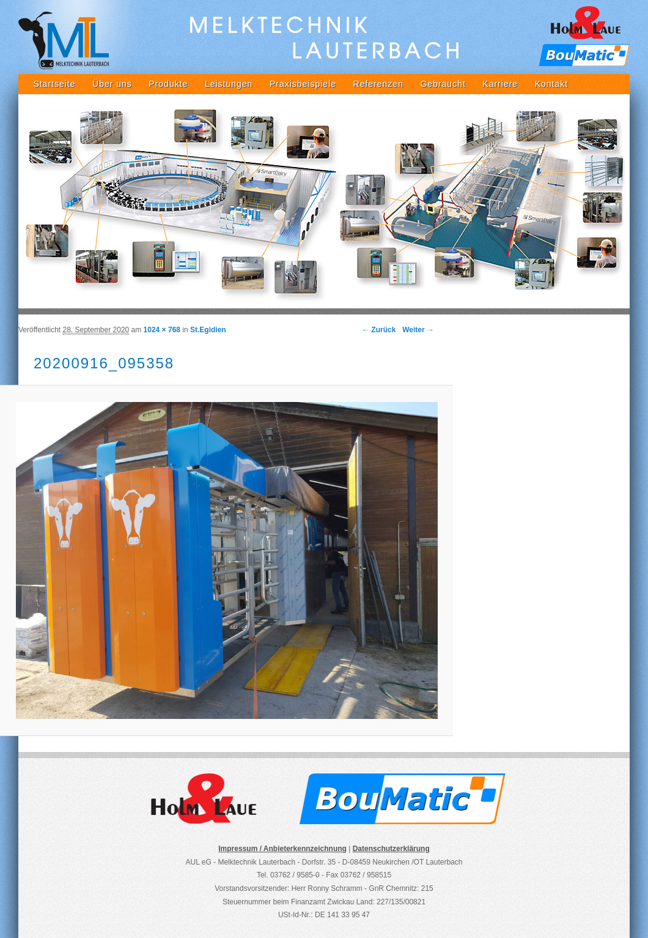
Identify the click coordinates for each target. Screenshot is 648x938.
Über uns (112, 84)
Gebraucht (442, 84)
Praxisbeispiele (303, 84)
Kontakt (551, 84)
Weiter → (418, 330)
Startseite (54, 84)
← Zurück (379, 330)
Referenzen (378, 84)
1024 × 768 (162, 330)
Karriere (500, 84)
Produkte (168, 84)
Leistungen (229, 84)
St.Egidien (208, 330)
